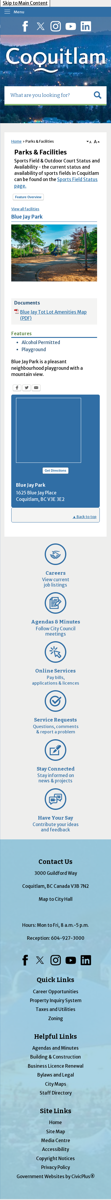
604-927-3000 (67, 938)
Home (16, 141)
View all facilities (25, 209)
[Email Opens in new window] (36, 389)
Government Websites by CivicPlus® (56, 1176)
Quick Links (55, 980)
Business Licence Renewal (55, 1066)
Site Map (55, 1131)
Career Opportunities (55, 991)
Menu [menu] (19, 11)
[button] (98, 95)
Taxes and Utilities (55, 1009)
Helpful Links (55, 1037)
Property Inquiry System (55, 1000)
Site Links (55, 1111)
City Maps (55, 1084)
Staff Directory (56, 1093)
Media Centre (55, 1140)
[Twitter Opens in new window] (26, 389)
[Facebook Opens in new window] (17, 389)
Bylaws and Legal (55, 1075)
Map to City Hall (56, 899)
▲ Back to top (84, 516)
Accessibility (55, 1149)
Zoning (55, 1018)
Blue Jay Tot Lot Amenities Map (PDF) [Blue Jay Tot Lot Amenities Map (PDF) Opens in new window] (53, 315)
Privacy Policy (55, 1167)
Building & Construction (55, 1057)
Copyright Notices (55, 1158)
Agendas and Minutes (55, 1048)
